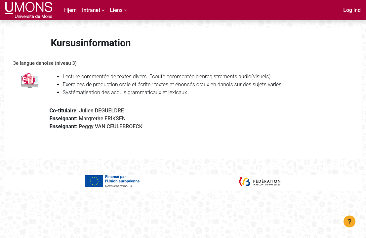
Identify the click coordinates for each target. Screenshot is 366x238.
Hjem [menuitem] (70, 10)
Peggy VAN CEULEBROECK (123, 126)
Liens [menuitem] (116, 10)
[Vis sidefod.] (349, 221)
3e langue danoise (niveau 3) (57, 63)
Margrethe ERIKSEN (114, 118)
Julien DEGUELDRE (114, 110)
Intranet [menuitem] (91, 10)
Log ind (352, 10)
